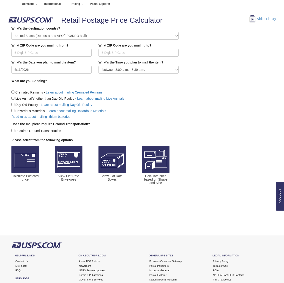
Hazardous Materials (30, 111)
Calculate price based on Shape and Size (155, 179)
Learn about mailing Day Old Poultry (66, 105)
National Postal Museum (163, 279)
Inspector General (159, 270)
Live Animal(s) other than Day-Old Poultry (44, 98)
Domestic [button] (29, 3)
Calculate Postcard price (25, 177)
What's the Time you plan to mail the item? (130, 62)
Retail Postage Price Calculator (112, 20)
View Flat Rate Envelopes (68, 177)
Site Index (21, 265)
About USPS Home (90, 261)
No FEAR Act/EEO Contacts (229, 275)
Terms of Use (220, 265)
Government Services (91, 279)
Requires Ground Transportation (38, 131)
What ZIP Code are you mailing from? (39, 45)
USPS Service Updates (92, 270)
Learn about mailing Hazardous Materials (77, 111)
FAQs (18, 270)
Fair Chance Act (222, 279)
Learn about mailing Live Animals (100, 98)
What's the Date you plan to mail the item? (43, 62)
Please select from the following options (42, 140)
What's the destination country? (35, 28)
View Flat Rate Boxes (112, 177)
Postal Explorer (100, 3)
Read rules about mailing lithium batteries (40, 116)
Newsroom (85, 265)
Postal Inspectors (159, 265)
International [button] (54, 3)
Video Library (266, 19)
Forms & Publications (91, 275)
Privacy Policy (221, 261)
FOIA (216, 270)
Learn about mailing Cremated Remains (74, 92)
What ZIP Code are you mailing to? (124, 45)
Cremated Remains (29, 92)
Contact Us (21, 261)
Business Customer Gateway (165, 261)
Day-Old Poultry (26, 105)
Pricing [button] (77, 3)
